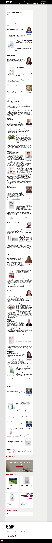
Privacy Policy (38, 541)
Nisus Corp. (28, 451)
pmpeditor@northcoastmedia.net (12, 23)
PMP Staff (9, 14)
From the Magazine (17, 449)
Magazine (21, 1)
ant (11, 450)
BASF (16, 450)
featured (13, 449)
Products (23, 3)
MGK (19, 451)
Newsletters (27, 1)
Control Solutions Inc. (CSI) (21, 450)
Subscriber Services (9, 533)
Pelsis (31, 451)
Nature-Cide (22, 451)
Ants (10, 449)
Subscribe (19, 466)
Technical (40, 3)
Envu (26, 450)
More (44, 3)
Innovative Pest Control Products (13, 451)
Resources (28, 3)
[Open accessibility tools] (2, 541)
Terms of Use (32, 541)
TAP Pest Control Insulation (13, 452)
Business (36, 3)
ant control (13, 450)
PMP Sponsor (11, 506)
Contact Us (15, 533)
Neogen (25, 451)
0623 (9, 450)
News (32, 3)
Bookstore (22, 533)
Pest (19, 3)
